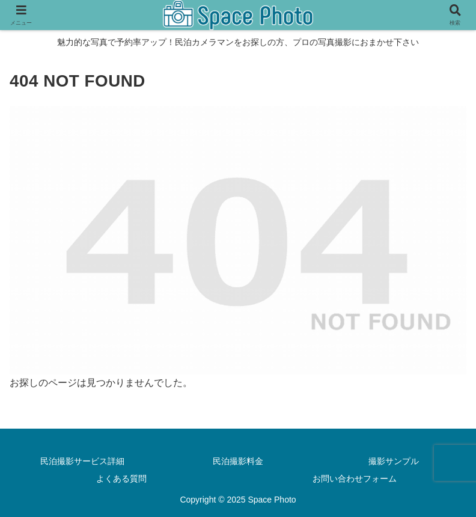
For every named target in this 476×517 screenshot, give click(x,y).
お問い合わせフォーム (355, 478)
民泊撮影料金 (238, 461)
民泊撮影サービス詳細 (82, 461)
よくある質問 (121, 478)
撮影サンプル (393, 461)
